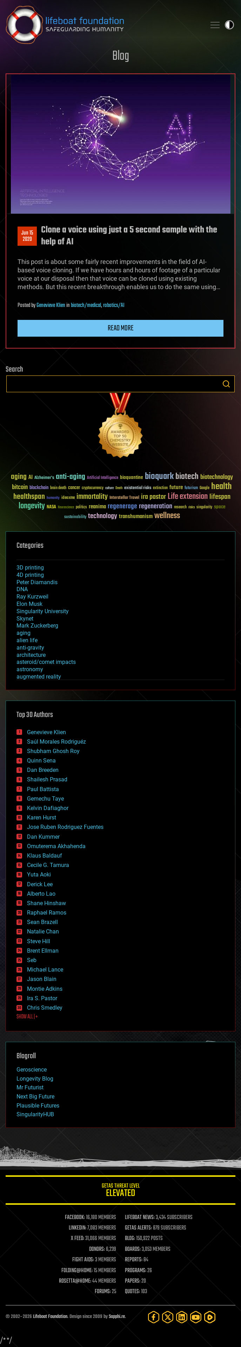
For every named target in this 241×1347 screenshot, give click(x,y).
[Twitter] (167, 1317)
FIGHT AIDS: (83, 1259)
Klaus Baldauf (44, 855)
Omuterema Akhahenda (56, 846)
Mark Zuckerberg (37, 625)
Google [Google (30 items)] (204, 488)
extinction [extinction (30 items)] (160, 488)
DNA (22, 589)
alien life (27, 640)
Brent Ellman (43, 950)
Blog (120, 56)
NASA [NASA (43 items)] (51, 507)
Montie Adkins (44, 989)
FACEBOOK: (75, 1217)
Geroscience (31, 1069)
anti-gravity (30, 647)
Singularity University (42, 611)
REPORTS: (133, 1259)
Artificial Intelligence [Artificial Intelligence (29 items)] (102, 478)
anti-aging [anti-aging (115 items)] (70, 477)
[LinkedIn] (181, 1317)
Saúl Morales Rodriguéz (56, 741)
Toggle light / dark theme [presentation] (229, 24)
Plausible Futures (37, 1105)
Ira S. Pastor (42, 998)
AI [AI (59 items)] (30, 477)
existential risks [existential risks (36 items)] (137, 488)
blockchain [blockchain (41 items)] (38, 488)
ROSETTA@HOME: (75, 1281)
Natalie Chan (43, 931)
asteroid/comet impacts (46, 662)
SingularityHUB (35, 1114)
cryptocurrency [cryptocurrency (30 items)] (92, 488)
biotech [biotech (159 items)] (187, 476)
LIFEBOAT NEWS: (140, 1217)
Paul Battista (43, 789)
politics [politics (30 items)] (81, 507)
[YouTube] (195, 1317)
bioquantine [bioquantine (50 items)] (131, 477)
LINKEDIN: (77, 1228)
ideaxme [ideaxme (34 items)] (68, 498)
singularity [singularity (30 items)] (204, 507)
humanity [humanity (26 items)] (53, 498)
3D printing (30, 567)
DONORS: (97, 1249)
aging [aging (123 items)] (19, 477)
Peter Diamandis (37, 582)
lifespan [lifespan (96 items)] (219, 497)
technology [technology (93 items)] (102, 517)
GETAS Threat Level (120, 1191)
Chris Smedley (44, 1007)
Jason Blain (41, 979)
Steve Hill (38, 941)
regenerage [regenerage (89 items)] (122, 506)
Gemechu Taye (45, 798)
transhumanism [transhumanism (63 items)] (136, 516)
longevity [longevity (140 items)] (32, 506)
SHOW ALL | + (27, 1017)
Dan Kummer (43, 836)
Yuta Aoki (39, 874)
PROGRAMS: (135, 1270)
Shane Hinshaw (46, 903)
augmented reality (38, 676)
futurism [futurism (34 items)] (191, 488)
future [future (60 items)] (176, 487)
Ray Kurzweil (32, 596)
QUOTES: (132, 1291)
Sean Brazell (42, 922)
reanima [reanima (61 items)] (97, 506)
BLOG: (130, 1238)
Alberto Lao (41, 893)
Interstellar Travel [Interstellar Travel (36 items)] (124, 498)
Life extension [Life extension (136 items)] (188, 496)
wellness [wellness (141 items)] (167, 516)
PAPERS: (132, 1281)
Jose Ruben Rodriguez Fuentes (65, 827)
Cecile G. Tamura (48, 865)
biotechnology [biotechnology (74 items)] (216, 477)
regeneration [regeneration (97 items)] (155, 506)
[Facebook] (153, 1317)
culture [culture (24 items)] (109, 488)
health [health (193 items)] (221, 487)
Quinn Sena (41, 760)
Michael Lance (45, 969)
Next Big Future (35, 1096)
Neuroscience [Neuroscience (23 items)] (66, 508)
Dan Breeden (43, 770)
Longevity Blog (34, 1078)
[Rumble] (209, 1317)
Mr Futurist (29, 1087)
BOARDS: (133, 1249)
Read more (121, 328)
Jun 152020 (27, 236)
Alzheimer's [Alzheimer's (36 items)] (44, 478)
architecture (31, 655)
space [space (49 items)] (220, 507)
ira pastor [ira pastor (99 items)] (153, 497)
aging (23, 633)
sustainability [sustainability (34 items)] (75, 517)
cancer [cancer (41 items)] (74, 488)
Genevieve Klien (50, 305)
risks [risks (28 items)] (191, 507)
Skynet (24, 618)
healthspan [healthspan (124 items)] (29, 497)
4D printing (30, 575)
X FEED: (77, 1238)
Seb (31, 960)
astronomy (29, 669)
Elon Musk (29, 604)
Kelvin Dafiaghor (47, 808)
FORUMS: (103, 1291)
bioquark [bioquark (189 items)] (159, 477)
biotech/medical (86, 305)
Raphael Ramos (46, 912)
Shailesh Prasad (47, 779)
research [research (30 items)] (180, 507)
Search (226, 383)
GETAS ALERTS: (138, 1228)
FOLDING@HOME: (77, 1270)
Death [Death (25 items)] (118, 488)
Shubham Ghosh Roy (53, 751)
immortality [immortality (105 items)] (92, 497)
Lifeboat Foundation (50, 1317)
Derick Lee (40, 884)
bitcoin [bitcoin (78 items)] (20, 487)
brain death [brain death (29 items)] (58, 488)
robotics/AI (114, 305)
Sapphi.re (117, 1317)
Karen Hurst (41, 817)
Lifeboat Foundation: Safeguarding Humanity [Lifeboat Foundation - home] (103, 25)
